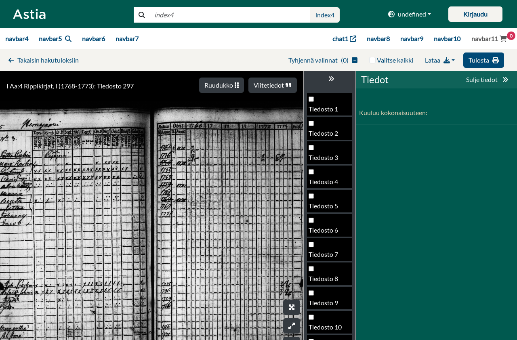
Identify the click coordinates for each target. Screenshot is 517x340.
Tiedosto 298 (327, 232)
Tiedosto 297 (327, 208)
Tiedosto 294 (327, 135)
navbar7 (127, 38)
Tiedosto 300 (327, 281)
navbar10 (447, 38)
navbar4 (16, 38)
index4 (324, 15)
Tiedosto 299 (327, 256)
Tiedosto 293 (327, 111)
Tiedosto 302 (327, 329)
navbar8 (378, 38)
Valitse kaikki (395, 60)
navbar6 (93, 38)
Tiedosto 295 (327, 160)
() (322, 60)
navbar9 (411, 38)
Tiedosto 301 (327, 305)
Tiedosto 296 (327, 184)
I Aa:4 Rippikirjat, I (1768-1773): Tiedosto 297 (70, 86)
